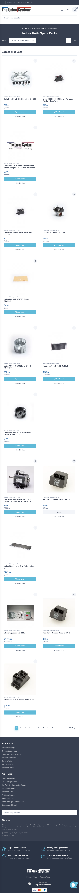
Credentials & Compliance (11, 741)
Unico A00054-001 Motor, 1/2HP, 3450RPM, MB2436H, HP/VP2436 (17, 492)
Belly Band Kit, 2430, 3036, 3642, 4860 (20, 99)
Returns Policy (7, 748)
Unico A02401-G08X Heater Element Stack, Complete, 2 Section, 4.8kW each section (20, 166)
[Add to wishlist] (35, 61)
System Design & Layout (11, 738)
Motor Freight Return (9, 775)
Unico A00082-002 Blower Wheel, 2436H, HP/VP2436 (18, 427)
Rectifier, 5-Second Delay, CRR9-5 (56, 622)
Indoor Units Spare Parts (12, 97)
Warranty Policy (8, 754)
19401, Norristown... (23, 2)
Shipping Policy (7, 751)
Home (25, 28)
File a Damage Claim (9, 768)
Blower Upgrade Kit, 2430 (14, 622)
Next (72, 714)
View (59, 504)
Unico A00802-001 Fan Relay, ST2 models (18, 231)
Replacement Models (9, 792)
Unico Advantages (8, 734)
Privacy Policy (32, 863)
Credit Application (8, 765)
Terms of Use (45, 863)
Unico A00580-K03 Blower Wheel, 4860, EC (17, 361)
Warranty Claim (7, 778)
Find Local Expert (8, 782)
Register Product (8, 785)
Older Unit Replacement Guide (13, 788)
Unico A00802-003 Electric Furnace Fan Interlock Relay (58, 100)
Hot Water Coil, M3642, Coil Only (56, 360)
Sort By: (5, 40)
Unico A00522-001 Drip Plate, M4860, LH (19, 557)
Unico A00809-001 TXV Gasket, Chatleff (17, 296)
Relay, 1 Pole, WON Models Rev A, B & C (19, 687)
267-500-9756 (9, 822)
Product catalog (38, 28)
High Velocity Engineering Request (14, 771)
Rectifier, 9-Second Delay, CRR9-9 (56, 491)
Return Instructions (9, 744)
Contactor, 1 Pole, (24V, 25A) (54, 230)
